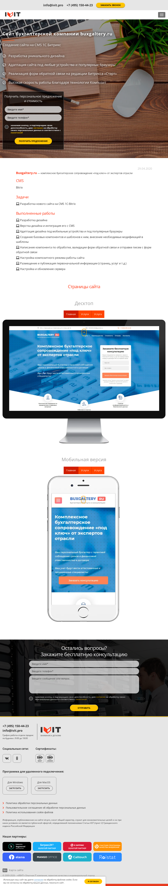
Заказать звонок (110, 5)
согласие (38, 127)
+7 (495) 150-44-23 (80, 5)
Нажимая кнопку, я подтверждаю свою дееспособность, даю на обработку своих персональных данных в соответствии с (36, 129)
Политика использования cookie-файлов (29, 812)
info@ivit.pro (53, 5)
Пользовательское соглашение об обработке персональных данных (46, 807)
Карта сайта (16, 870)
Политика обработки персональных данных (31, 803)
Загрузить (15, 788)
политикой (17, 132)
